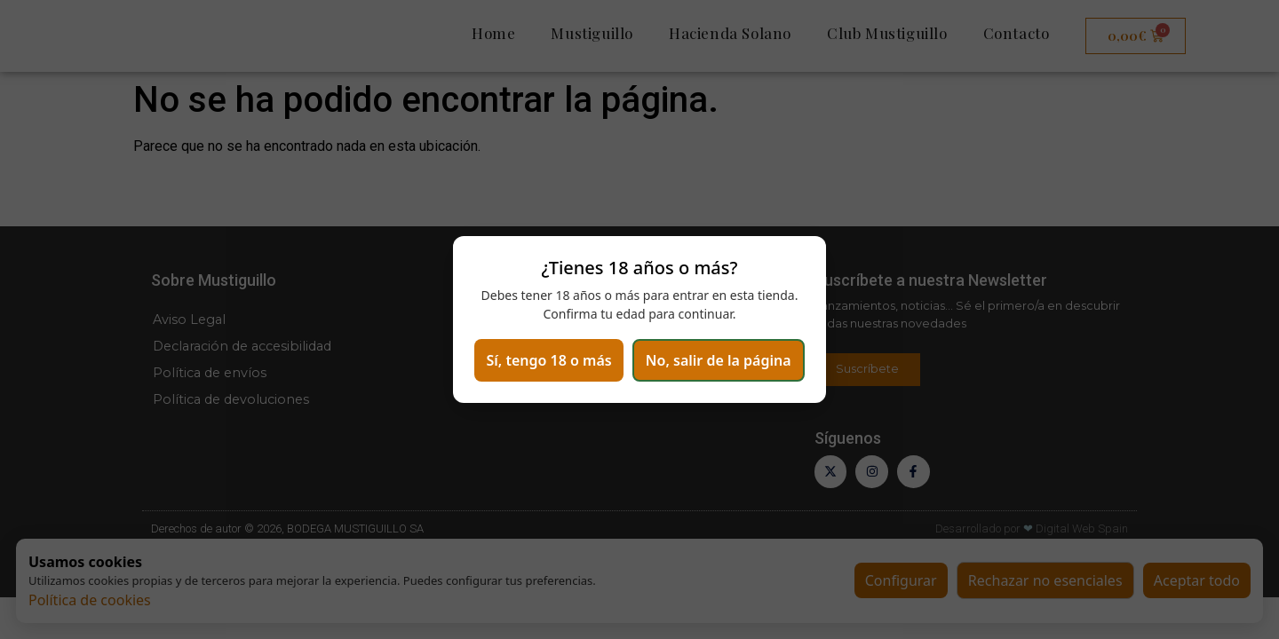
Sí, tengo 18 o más (639, 334)
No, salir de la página (639, 384)
